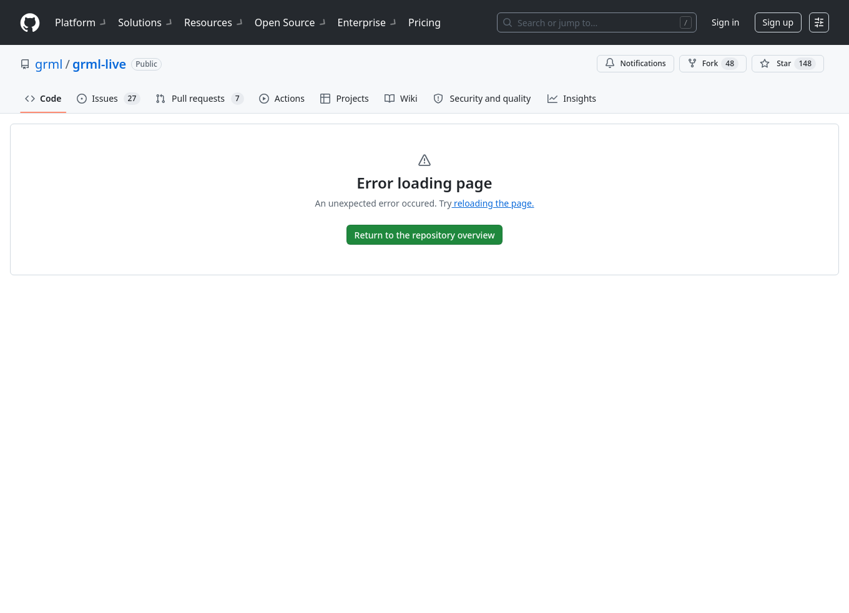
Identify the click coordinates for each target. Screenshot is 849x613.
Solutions (146, 22)
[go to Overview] (424, 235)
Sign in (725, 22)
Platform (81, 22)
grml (48, 64)
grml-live (99, 64)
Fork (713, 63)
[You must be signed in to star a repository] (788, 63)
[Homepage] (30, 22)
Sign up (778, 22)
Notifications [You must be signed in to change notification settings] (635, 63)
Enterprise (368, 22)
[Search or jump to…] (597, 22)
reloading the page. (492, 203)
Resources (214, 22)
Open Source (291, 22)
